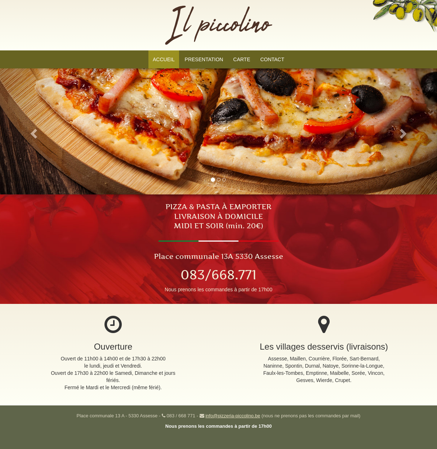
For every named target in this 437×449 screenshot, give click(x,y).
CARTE (241, 59)
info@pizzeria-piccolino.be (232, 415)
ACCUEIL (164, 59)
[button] (33, 131)
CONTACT (272, 59)
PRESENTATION (204, 59)
